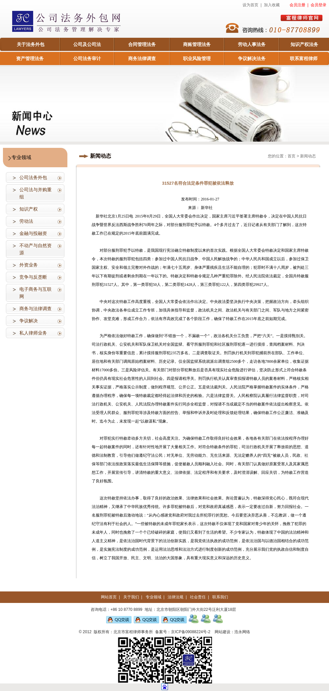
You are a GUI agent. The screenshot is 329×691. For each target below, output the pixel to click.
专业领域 (153, 597)
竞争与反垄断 (33, 277)
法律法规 (175, 597)
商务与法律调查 (35, 308)
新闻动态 (308, 156)
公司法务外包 (33, 177)
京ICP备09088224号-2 (190, 632)
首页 (291, 156)
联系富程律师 (303, 58)
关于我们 (131, 597)
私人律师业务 (33, 332)
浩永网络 (242, 632)
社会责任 (198, 597)
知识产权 (28, 209)
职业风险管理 (197, 58)
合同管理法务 (142, 44)
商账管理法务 (197, 44)
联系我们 (220, 597)
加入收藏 (272, 5)
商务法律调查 (142, 58)
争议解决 (28, 320)
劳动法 (26, 221)
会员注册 (297, 5)
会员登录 (318, 5)
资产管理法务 (30, 58)
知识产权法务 (304, 44)
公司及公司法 (87, 44)
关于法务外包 (30, 44)
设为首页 (250, 5)
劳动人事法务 (252, 44)
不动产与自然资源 (35, 249)
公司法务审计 (87, 58)
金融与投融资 (33, 233)
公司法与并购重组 (35, 193)
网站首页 (109, 597)
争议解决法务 (252, 58)
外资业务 (28, 264)
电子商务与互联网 (35, 293)
